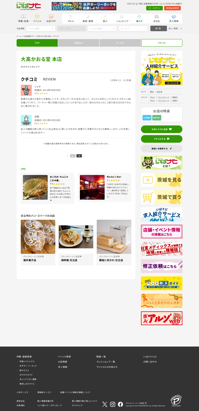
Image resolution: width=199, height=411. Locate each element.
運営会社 (21, 401)
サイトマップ (77, 405)
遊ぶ (105, 21)
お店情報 (62, 361)
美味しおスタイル (27, 383)
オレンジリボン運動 (27, 379)
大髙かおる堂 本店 (43, 36)
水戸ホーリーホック (28, 365)
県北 (152, 91)
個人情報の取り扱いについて (84, 401)
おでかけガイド (26, 374)
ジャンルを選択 (96, 28)
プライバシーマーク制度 (135, 403)
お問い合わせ (150, 361)
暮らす (139, 21)
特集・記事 (23, 21)
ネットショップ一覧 (105, 361)
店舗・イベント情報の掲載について (75, 392)
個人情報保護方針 (45, 401)
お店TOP (51, 21)
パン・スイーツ (163, 97)
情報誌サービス (44, 392)
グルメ (71, 21)
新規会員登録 (159, 8)
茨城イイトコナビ (26, 361)
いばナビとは (150, 356)
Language (175, 8)
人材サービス (22, 392)
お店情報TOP (28, 36)
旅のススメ (24, 370)
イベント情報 (64, 356)
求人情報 (173, 21)
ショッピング (122, 21)
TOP (37, 42)
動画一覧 (101, 356)
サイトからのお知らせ (107, 366)
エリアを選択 (34, 28)
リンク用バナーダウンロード (49, 405)
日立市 (159, 91)
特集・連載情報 (24, 356)
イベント (37, 21)
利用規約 (21, 405)
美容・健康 (88, 21)
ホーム (19, 36)
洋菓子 (175, 100)
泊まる (156, 21)
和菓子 (175, 97)
